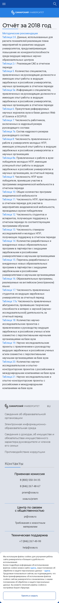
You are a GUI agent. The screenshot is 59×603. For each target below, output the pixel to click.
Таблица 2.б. (9, 37)
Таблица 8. (8, 139)
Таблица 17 (8, 290)
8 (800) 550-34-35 (30, 479)
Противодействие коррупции (25, 451)
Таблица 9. (8, 176)
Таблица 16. (9, 278)
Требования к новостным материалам (30, 524)
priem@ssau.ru (30, 492)
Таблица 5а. (9, 90)
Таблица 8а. (9, 157)
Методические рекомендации (20, 33)
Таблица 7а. (9, 131)
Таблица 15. (9, 259)
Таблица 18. (9, 320)
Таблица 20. (9, 361)
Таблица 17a (9, 301)
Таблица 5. (8, 71)
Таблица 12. (9, 214)
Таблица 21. (9, 376)
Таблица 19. (9, 342)
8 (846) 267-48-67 (30, 486)
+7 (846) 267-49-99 (30, 541)
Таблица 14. (9, 240)
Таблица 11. (9, 199)
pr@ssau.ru (30, 516)
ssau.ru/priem (30, 498)
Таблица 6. (8, 108)
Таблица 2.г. (9, 63)
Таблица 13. (9, 229)
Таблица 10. (9, 191)
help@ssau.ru (30, 547)
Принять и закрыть (29, 596)
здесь (33, 568)
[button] (48, 406)
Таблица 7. (8, 120)
